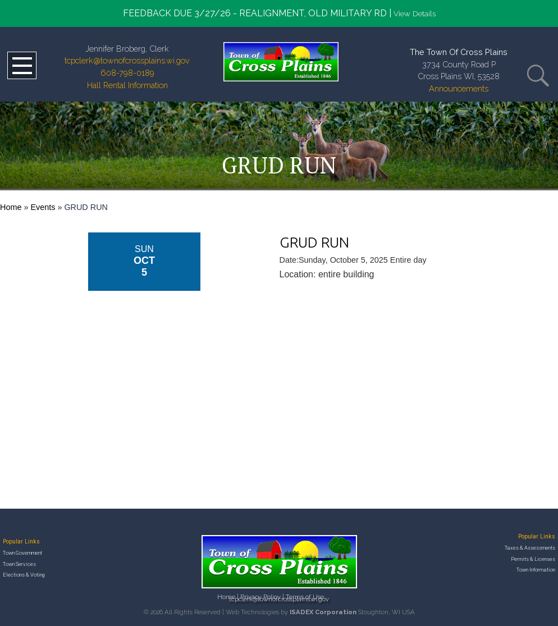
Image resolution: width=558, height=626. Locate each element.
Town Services (19, 564)
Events (42, 207)
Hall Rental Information (127, 85)
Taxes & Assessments (530, 548)
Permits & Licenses (533, 559)
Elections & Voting (23, 575)
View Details (415, 13)
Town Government (22, 553)
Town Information (535, 569)
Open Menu (21, 65)
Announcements (458, 88)
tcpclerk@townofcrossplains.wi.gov (127, 60)
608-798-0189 (127, 72)
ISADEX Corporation (323, 612)
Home (10, 207)
